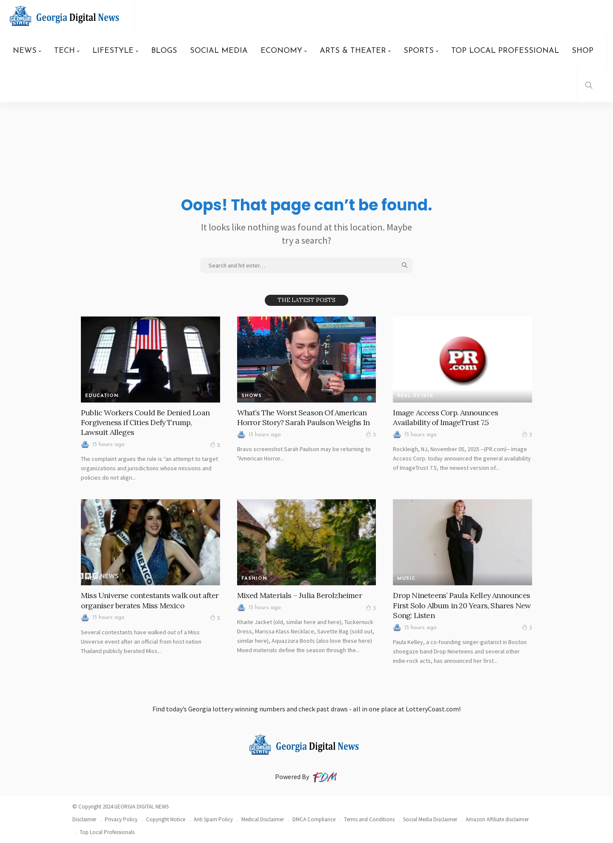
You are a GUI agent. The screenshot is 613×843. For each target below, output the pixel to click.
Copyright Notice (165, 819)
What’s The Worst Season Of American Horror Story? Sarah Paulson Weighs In (303, 417)
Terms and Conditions (369, 819)
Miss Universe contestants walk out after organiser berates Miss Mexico (149, 600)
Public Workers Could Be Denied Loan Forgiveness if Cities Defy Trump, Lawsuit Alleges (145, 422)
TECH (64, 51)
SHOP (582, 51)
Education (102, 396)
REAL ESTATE (415, 396)
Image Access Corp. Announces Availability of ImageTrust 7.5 (445, 417)
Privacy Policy (121, 819)
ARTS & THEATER (353, 51)
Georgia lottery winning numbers (236, 709)
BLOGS (164, 51)
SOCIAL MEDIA (219, 51)
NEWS (25, 51)
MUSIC (406, 578)
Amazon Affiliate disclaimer (497, 819)
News (93, 578)
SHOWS (251, 396)
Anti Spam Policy (213, 819)
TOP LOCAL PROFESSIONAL (505, 51)
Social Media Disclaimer (430, 819)
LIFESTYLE (113, 51)
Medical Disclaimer (262, 819)
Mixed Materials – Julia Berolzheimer (299, 595)
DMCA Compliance (313, 819)
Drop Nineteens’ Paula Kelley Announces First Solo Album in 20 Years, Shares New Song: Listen (462, 605)
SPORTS (419, 51)
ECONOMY (281, 51)
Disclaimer (84, 819)
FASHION (254, 578)
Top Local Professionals (107, 832)
